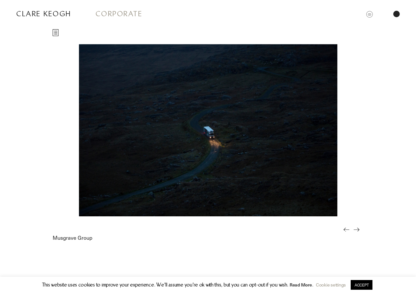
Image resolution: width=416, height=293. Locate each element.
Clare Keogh (43, 14)
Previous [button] (348, 234)
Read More (301, 284)
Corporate (119, 14)
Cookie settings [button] (331, 284)
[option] (208, 130)
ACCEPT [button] (362, 285)
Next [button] (358, 234)
